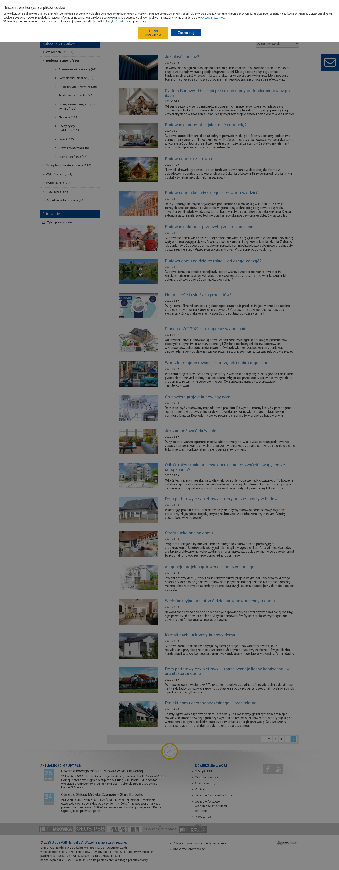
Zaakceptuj (186, 33)
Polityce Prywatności (213, 17)
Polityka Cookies (115, 21)
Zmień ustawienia (153, 33)
